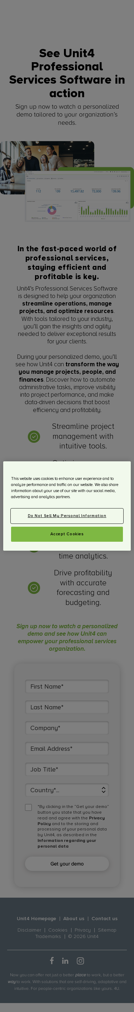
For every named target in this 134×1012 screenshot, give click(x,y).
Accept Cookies (67, 534)
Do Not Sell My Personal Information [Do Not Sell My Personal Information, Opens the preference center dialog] (67, 516)
